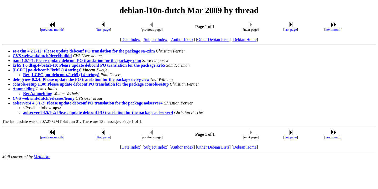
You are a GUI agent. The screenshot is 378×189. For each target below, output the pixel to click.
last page (291, 30)
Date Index (131, 39)
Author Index (182, 39)
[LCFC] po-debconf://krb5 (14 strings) (47, 70)
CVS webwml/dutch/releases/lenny (44, 98)
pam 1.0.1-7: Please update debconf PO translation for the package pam (77, 60)
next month (333, 30)
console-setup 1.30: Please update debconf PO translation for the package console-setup (91, 84)
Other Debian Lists (213, 39)
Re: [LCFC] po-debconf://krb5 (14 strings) (61, 74)
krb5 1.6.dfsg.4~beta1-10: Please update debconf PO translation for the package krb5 (89, 65)
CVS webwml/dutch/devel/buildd (42, 56)
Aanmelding (24, 89)
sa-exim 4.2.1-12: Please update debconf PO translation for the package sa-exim (84, 51)
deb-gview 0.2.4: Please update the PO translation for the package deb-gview (81, 79)
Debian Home (244, 39)
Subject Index (155, 39)
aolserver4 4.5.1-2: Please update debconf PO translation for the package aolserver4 (87, 103)
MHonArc (42, 156)
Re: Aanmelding (37, 93)
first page (103, 30)
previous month (52, 30)
